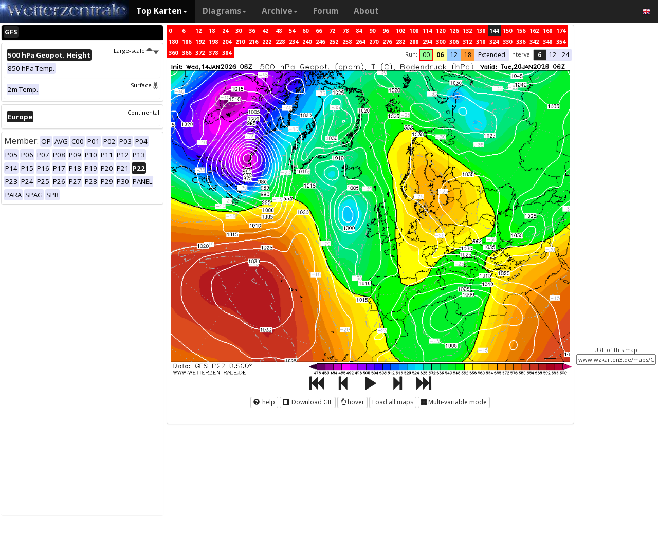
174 (560, 30)
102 (400, 30)
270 (373, 41)
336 (520, 41)
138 (480, 30)
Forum (325, 11)
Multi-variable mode (454, 402)
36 (252, 30)
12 (198, 30)
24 (225, 30)
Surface (145, 85)
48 (279, 30)
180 (173, 41)
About (366, 11)
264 (360, 41)
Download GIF (308, 402)
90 (372, 30)
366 (186, 53)
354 (560, 41)
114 (427, 30)
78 (345, 30)
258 (347, 41)
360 (173, 53)
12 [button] (454, 54)
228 (280, 41)
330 (507, 41)
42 (265, 30)
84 (359, 30)
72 (332, 30)
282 (400, 41)
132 (467, 30)
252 (333, 41)
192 (200, 41)
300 (440, 41)
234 (293, 41)
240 (307, 41)
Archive (280, 11)
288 (413, 41)
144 (494, 30)
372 (200, 53)
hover (352, 402)
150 (507, 30)
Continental (143, 112)
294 (427, 41)
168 (547, 30)
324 (494, 41)
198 (213, 41)
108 (413, 30)
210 (240, 41)
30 (238, 30)
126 (454, 30)
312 (467, 41)
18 (212, 30)
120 (440, 30)
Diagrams (224, 11)
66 (319, 30)
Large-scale (136, 50)
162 (534, 30)
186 (186, 41)
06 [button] (440, 54)
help (264, 402)
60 (305, 30)
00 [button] (426, 54)
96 (385, 30)
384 (226, 53)
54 (292, 30)
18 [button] (467, 54)
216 (253, 41)
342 (534, 41)
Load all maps (392, 402)
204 (226, 41)
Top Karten (161, 11)
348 (547, 41)
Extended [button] (491, 54)
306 (454, 41)
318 (480, 41)
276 (387, 41)
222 (266, 41)
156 (520, 30)
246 (320, 41)
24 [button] (565, 54)
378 (213, 53)
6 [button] (539, 54)
